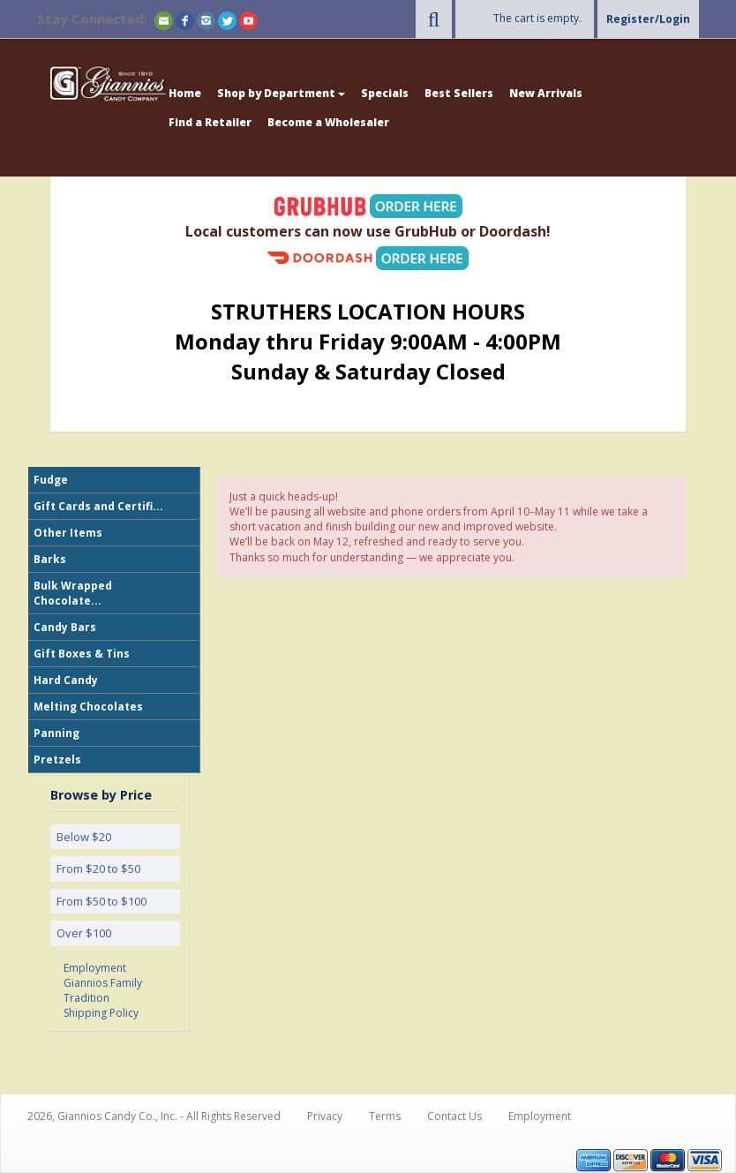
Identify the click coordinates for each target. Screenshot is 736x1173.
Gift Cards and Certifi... (98, 506)
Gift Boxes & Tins (82, 653)
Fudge (51, 479)
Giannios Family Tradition (103, 990)
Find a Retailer (210, 122)
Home (185, 93)
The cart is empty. (537, 18)
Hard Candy (66, 680)
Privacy (324, 1116)
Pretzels (57, 759)
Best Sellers (458, 93)
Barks (50, 559)
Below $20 (83, 837)
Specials (385, 93)
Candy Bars (65, 627)
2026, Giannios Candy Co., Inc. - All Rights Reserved (154, 1116)
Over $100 (83, 933)
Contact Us (454, 1116)
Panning (56, 733)
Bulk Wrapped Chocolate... (73, 593)
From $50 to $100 (101, 901)
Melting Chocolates (88, 706)
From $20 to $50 (98, 868)
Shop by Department (281, 93)
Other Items (68, 532)
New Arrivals (545, 93)
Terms (385, 1116)
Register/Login (648, 18)
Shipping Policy (101, 1012)
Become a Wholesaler (328, 122)
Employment (95, 967)
